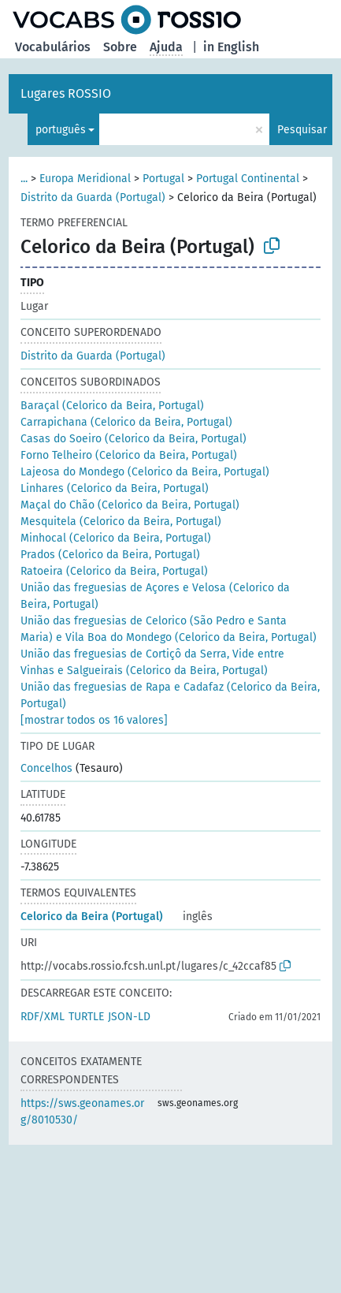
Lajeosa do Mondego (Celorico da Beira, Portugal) (144, 472)
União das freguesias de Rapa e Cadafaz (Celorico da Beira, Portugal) (170, 695)
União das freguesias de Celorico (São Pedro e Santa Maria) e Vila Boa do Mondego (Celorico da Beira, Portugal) (168, 629)
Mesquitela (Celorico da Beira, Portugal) (120, 521)
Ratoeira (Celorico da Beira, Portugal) (114, 571)
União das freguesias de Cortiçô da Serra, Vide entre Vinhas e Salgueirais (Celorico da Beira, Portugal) (152, 662)
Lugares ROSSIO (65, 93)
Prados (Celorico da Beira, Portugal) (110, 554)
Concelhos (46, 768)
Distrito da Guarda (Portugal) (92, 197)
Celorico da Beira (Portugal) (91, 916)
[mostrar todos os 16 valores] (94, 720)
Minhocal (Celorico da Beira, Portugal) (115, 538)
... (24, 178)
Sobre (120, 46)
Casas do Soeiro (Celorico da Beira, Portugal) (133, 438)
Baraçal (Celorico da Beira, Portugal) (112, 405)
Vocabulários (53, 46)
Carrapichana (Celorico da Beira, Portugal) (126, 422)
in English (231, 46)
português (60, 129)
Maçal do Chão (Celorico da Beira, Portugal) (129, 505)
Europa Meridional (85, 178)
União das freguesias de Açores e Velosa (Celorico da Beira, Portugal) (155, 596)
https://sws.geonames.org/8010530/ (82, 1112)
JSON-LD (129, 1016)
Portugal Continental (247, 178)
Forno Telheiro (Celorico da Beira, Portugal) (128, 455)
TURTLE (86, 1016)
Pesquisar (302, 129)
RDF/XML (42, 1016)
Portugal (163, 178)
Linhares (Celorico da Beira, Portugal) (114, 488)
